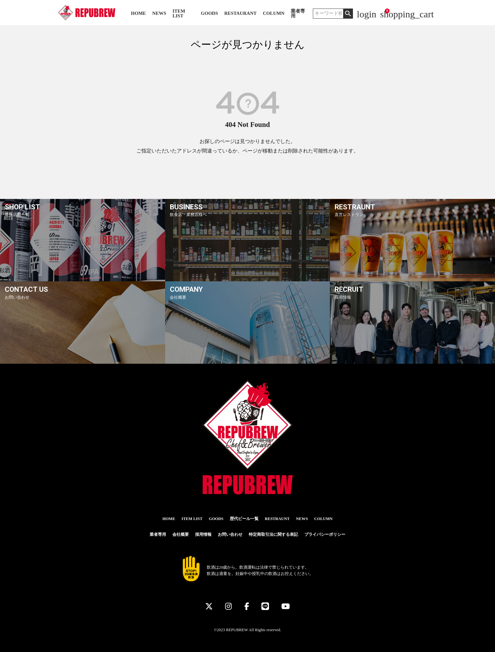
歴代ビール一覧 (244, 519)
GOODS (209, 13)
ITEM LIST (178, 13)
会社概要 (180, 534)
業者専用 (298, 13)
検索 (348, 13)
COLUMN (273, 13)
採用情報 (203, 534)
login (366, 14)
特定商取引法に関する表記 (273, 534)
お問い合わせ (230, 534)
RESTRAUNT (277, 519)
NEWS (159, 13)
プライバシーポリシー (324, 534)
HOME (138, 13)
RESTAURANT (240, 13)
